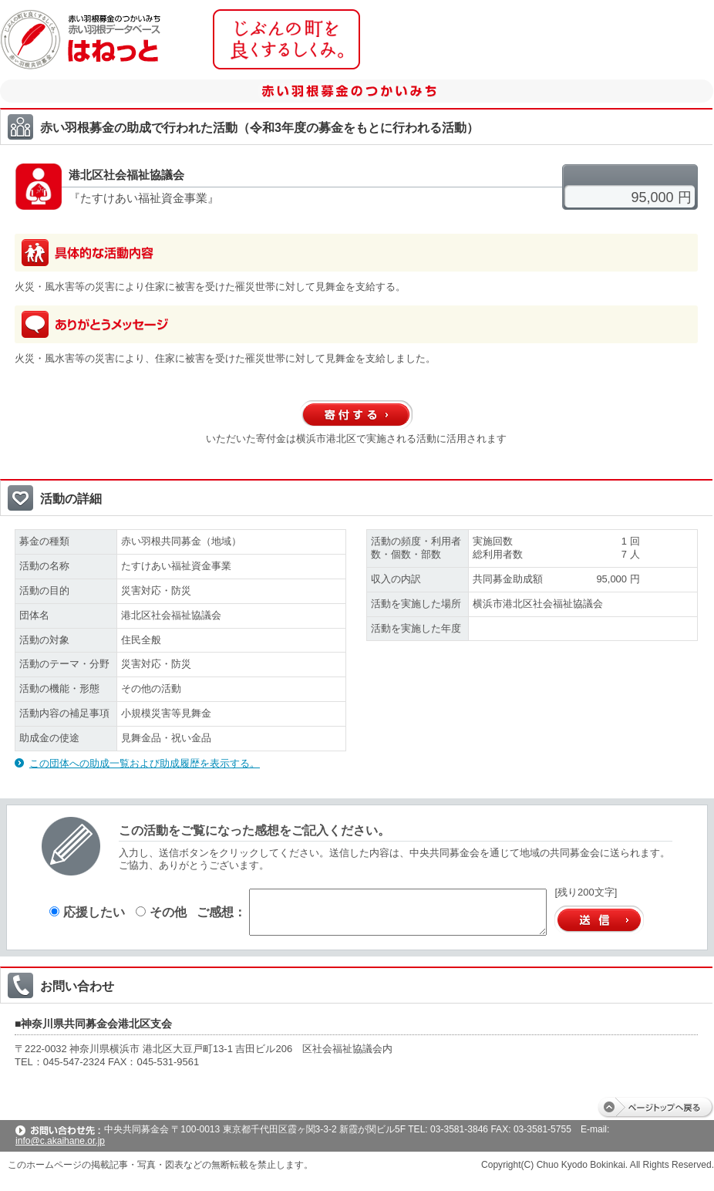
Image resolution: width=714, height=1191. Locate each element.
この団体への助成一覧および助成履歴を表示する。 (144, 763)
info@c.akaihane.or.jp (60, 1140)
